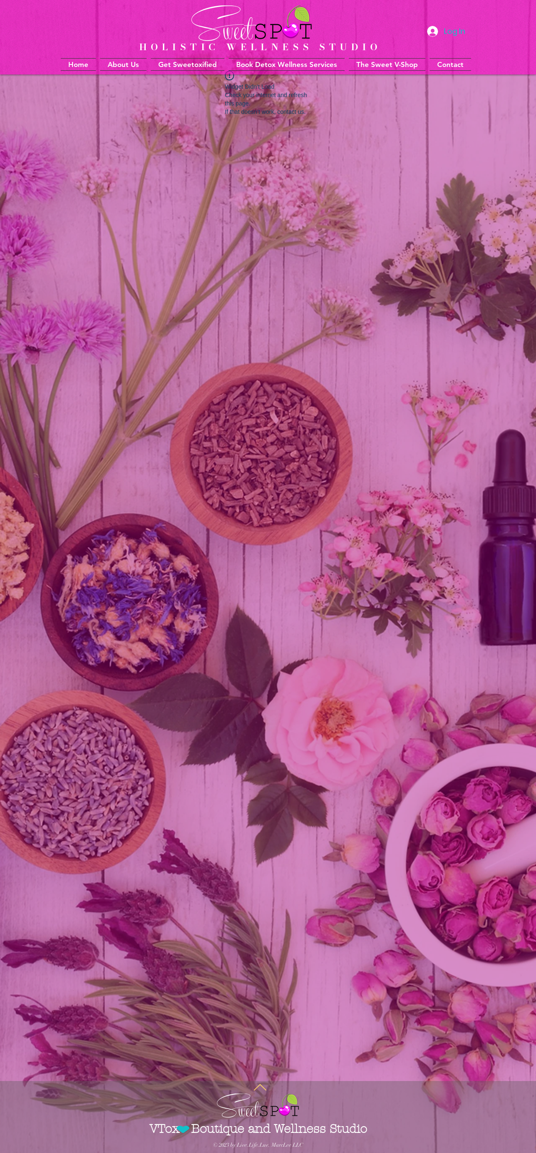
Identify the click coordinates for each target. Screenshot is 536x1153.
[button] (287, 64)
